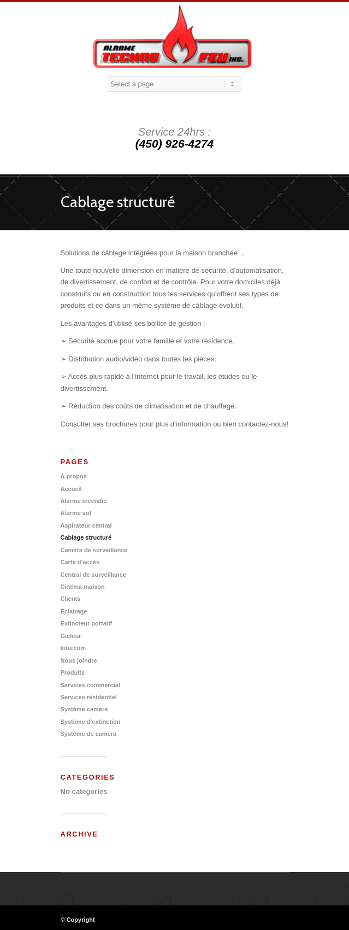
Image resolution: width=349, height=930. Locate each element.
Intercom (73, 648)
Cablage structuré (118, 201)
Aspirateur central (86, 525)
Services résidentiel (89, 697)
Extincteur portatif (87, 623)
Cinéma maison (83, 586)
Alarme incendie (84, 501)
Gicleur (71, 636)
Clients (71, 598)
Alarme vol (76, 513)
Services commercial (90, 685)
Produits (73, 672)
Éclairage (74, 611)
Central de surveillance (93, 574)
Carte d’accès (80, 562)
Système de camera (89, 733)
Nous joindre (79, 660)
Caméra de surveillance (94, 550)
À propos (74, 476)
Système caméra (84, 709)
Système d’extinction (91, 721)
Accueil (71, 489)
